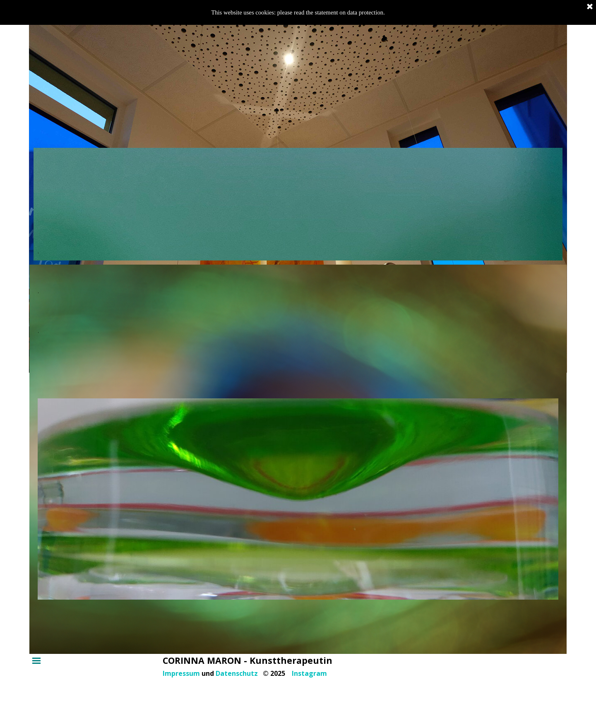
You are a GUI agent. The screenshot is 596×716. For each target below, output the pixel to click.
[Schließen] (590, 7)
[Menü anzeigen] (36, 660)
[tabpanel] (298, 204)
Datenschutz (237, 673)
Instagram (309, 673)
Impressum (181, 673)
